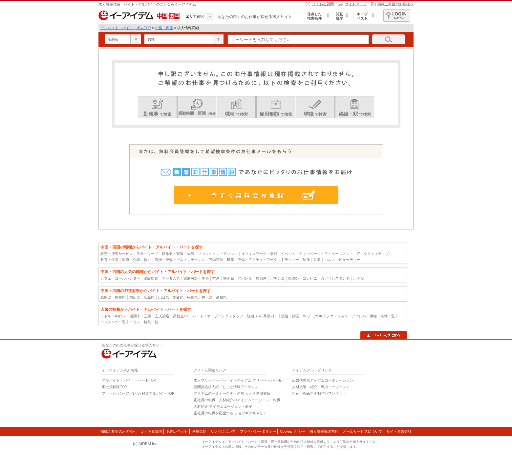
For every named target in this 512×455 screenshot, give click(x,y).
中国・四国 (164, 28)
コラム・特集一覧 (143, 322)
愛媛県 (178, 297)
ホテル (358, 278)
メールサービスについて (362, 431)
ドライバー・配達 (295, 260)
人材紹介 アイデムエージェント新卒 (223, 406)
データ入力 (171, 278)
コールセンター (127, 278)
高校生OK (181, 316)
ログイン (396, 15)
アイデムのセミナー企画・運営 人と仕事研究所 (232, 393)
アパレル (245, 278)
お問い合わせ (177, 431)
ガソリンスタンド (335, 278)
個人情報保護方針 (323, 431)
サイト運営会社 (399, 431)
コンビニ (310, 278)
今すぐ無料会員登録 (256, 195)
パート (198, 316)
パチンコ (277, 278)
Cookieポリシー (293, 431)
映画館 (228, 278)
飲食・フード (147, 254)
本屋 (216, 278)
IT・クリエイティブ (373, 254)
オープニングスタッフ (225, 316)
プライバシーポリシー (258, 431)
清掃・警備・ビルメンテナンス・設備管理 (189, 260)
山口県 (163, 297)
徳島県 (192, 297)
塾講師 (293, 278)
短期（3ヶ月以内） (262, 316)
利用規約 (199, 431)
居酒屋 (261, 278)
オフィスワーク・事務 (259, 254)
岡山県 (134, 297)
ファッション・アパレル (218, 254)
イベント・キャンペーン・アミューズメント (317, 254)
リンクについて (223, 431)
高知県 (221, 297)
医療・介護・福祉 (136, 260)
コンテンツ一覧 (113, 322)
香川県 (207, 297)
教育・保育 (109, 260)
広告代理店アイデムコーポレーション (322, 380)
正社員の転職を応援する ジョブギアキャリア (230, 413)
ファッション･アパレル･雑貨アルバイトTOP (138, 393)
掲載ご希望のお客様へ (395, 4)
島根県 (120, 297)
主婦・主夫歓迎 (156, 316)
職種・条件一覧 (382, 316)
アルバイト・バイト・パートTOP (129, 380)
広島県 (149, 297)
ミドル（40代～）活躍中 (120, 316)
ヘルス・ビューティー (342, 260)
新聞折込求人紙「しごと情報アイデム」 (226, 387)
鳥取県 (105, 297)
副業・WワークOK (307, 316)
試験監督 (151, 278)
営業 (317, 260)
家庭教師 (190, 278)
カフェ (105, 278)
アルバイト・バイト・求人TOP (125, 28)
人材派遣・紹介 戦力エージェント (321, 387)
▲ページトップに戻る (383, 335)
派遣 (284, 316)
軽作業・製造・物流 (178, 254)
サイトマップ (356, 4)
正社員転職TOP (114, 387)
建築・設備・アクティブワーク (252, 260)
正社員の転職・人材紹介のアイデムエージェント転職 (237, 400)
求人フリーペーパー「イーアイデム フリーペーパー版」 (239, 380)
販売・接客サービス (116, 254)
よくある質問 (323, 4)
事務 (205, 278)
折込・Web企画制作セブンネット (319, 393)
